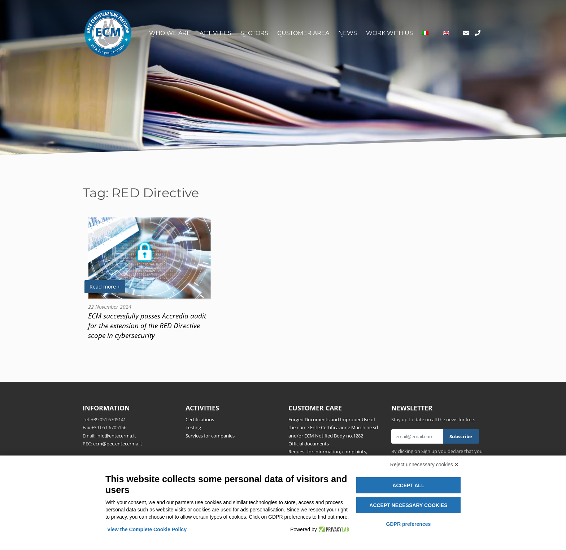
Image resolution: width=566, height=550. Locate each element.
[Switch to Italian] (425, 33)
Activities (215, 33)
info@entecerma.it (116, 435)
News (347, 33)
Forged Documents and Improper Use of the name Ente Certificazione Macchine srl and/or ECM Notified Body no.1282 (333, 427)
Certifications (200, 419)
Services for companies (210, 435)
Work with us (389, 33)
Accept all (408, 485)
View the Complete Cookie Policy (147, 529)
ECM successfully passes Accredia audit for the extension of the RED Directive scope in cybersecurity (147, 325)
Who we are (170, 33)
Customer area (303, 33)
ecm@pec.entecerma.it (117, 443)
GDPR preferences (408, 524)
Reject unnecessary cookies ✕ (424, 464)
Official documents (308, 443)
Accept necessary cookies (408, 505)
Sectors (254, 33)
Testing (193, 427)
